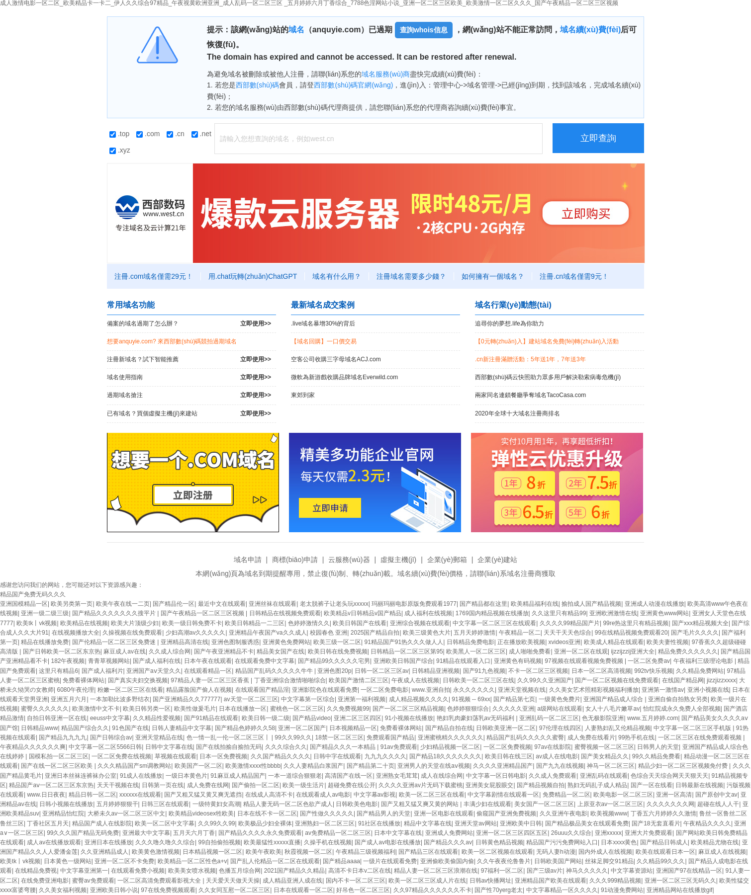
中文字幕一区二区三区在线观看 (494, 623)
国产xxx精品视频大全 (700, 623)
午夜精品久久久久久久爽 (33, 746)
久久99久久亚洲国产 (544, 680)
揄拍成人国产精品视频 (591, 603)
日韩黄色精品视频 (499, 842)
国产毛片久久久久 (695, 632)
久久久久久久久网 (670, 804)
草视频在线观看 (175, 756)
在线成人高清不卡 (269, 794)
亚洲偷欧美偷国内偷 (447, 861)
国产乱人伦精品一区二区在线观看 (275, 861)
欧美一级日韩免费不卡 (192, 623)
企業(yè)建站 (497, 560)
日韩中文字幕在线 (169, 746)
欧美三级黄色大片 (427, 632)
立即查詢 (598, 138)
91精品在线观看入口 (463, 660)
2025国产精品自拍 (375, 632)
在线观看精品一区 (208, 670)
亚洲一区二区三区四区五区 (512, 832)
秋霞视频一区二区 (308, 851)
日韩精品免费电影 (470, 642)
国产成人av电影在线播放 (388, 842)
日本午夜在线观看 (208, 660)
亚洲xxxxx (608, 832)
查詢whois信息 (424, 30)
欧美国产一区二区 (198, 765)
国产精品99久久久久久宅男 (334, 660)
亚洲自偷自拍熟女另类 (678, 699)
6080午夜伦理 (75, 689)
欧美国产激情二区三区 (358, 680)
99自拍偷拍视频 (219, 842)
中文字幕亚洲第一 (84, 870)
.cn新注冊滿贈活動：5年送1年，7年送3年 (530, 359)
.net (201, 134)
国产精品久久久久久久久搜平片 (114, 613)
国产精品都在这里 (483, 603)
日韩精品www (39, 728)
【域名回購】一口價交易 (324, 341)
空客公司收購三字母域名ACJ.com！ (336, 359)
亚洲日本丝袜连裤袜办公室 (80, 775)
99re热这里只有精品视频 (635, 623)
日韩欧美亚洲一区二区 (506, 728)
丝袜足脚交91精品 (609, 861)
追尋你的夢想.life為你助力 (509, 323)
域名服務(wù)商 (386, 74)
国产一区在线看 (651, 785)
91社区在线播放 (379, 823)
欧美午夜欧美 (264, 851)
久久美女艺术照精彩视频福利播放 (594, 689)
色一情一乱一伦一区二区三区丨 (229, 737)
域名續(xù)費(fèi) (590, 29)
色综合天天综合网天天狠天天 (669, 775)
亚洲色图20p (334, 670)
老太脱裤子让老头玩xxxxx (334, 603)
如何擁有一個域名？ (493, 276)
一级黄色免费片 (559, 699)
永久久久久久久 (474, 689)
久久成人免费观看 (552, 775)
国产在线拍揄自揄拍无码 (229, 746)
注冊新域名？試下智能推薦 (189, 359)
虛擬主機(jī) (398, 560)
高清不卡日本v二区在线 (359, 870)
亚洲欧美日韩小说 (114, 890)
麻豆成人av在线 (124, 651)
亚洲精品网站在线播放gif (680, 890)
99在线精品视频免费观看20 (631, 632)
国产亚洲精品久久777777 (186, 699)
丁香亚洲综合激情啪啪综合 (290, 680)
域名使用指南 (189, 377)
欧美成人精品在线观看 (614, 642)
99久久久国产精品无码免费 (83, 832)
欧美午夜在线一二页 (123, 603)
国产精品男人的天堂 (383, 813)
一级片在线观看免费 (390, 861)
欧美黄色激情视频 (156, 851)
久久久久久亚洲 (513, 708)
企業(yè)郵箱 (447, 560)
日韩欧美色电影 (356, 804)
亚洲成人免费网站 (449, 832)
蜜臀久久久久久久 (45, 708)
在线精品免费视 (36, 870)
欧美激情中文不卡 (96, 708)
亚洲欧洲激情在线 (613, 613)
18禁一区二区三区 (339, 737)
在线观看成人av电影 (323, 794)
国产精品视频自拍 (540, 785)
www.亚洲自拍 (431, 689)
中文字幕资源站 (632, 870)
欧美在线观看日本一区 (665, 851)
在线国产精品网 (683, 680)
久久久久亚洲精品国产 (503, 765)
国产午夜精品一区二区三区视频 (203, 613)
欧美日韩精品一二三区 (254, 623)
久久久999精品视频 (615, 880)
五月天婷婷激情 (474, 632)
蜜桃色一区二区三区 (297, 708)
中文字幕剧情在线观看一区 (503, 794)
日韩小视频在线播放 (66, 804)
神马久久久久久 (587, 870)
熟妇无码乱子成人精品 (597, 785)
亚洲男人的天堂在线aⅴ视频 (433, 765)
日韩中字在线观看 (337, 756)
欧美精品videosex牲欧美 (201, 813)
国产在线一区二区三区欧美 (57, 765)
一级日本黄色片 (186, 775)
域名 (296, 29)
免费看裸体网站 (83, 680)
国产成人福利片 (102, 670)
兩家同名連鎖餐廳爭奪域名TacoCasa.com (530, 395)
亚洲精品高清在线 (184, 642)
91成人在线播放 (141, 775)
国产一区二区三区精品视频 (408, 708)
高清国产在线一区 (349, 775)
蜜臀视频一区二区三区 (604, 746)
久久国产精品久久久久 (280, 756)
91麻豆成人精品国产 (237, 775)
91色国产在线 (130, 728)
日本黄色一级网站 (68, 861)
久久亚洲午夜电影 (563, 813)
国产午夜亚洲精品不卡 (224, 651)
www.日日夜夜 (46, 794)
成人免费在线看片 (591, 737)
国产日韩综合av (111, 737)
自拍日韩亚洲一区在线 (57, 718)
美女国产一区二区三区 (544, 804)
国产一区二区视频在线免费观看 (616, 680)
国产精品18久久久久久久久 (445, 756)
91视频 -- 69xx (471, 699)
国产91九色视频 (484, 670)
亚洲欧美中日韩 (521, 823)
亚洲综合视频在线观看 (420, 623)
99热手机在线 (636, 737)
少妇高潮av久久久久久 (196, 632)
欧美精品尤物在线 (715, 842)
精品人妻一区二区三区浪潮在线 (435, 870)
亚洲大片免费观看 (648, 832)
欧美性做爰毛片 (195, 708)
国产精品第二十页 (370, 765)
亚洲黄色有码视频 (518, 660)
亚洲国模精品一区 (24, 603)
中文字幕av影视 (375, 794)
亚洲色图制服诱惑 (235, 642)
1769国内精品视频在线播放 (492, 613)
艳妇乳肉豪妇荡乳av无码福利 (476, 718)
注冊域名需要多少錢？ (411, 276)
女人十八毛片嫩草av (612, 708)
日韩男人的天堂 (658, 746)
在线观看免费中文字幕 (264, 660)
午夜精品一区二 (520, 632)
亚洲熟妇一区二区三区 (325, 823)
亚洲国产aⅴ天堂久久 (153, 670)
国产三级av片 (545, 870)
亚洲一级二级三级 (45, 613)
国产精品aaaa (341, 861)
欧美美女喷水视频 (192, 870)
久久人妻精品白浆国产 (313, 765)
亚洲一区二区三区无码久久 (680, 880)
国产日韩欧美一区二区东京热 (61, 651)
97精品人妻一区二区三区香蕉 (211, 680)
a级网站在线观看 (559, 708)
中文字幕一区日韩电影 (496, 775)
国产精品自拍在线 (449, 728)
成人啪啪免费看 (530, 651)
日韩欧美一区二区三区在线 (478, 680)
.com (148, 134)
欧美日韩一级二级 (265, 718)
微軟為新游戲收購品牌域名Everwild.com (344, 377)
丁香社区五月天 (48, 823)
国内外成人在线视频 (605, 851)
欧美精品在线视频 (84, 623)
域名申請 (248, 560)
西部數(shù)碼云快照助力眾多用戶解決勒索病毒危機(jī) (548, 377)
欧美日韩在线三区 (509, 756)
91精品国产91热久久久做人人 (404, 642)
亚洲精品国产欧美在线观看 (550, 880)
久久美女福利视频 (63, 890)
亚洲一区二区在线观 (581, 651)
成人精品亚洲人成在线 (292, 880)
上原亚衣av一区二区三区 (610, 804)
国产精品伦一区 (173, 603)
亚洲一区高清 (674, 794)
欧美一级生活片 (303, 785)
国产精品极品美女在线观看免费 (587, 823)
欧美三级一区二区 (337, 642)
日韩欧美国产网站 (558, 861)
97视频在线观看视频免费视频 (585, 660)
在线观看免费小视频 (138, 870)
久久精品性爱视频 (157, 718)
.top (119, 134)
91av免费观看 (398, 746)
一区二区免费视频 (507, 746)
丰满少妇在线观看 (487, 804)
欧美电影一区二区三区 (623, 794)
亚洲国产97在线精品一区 (689, 870)
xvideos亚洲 (565, 642)
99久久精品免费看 (656, 756)
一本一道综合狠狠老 (295, 775)
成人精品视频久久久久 (419, 699)
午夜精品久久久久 (707, 823)
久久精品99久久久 (661, 861)
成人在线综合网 (442, 775)
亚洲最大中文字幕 (146, 832)
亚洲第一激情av (663, 689)
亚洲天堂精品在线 (159, 737)
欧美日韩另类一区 (147, 708)
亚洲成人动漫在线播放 (654, 603)
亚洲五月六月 (69, 699)
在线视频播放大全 (75, 632)
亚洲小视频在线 (708, 689)
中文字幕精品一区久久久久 (562, 890)
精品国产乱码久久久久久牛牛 (274, 670)
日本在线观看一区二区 (303, 890)
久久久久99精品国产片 (570, 623)
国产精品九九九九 (63, 737)
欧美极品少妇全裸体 (265, 823)
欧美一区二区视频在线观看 (497, 851)
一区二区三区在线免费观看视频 (700, 737)
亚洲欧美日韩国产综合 (403, 660)
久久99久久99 (216, 823)
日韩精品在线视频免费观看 (285, 613)
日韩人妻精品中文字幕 (181, 728)
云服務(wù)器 (349, 560)
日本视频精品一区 (353, 728)
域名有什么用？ (336, 276)
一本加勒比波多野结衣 (120, 699)
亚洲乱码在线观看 (604, 775)
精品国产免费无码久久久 (33, 594)
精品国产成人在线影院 (102, 823)
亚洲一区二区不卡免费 (124, 861)
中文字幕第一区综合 (308, 699)
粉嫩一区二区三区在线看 (130, 689)
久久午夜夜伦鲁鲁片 (504, 861)
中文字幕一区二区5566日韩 (105, 746)
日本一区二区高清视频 (601, 670)
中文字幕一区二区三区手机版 (693, 728)
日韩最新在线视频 (699, 785)
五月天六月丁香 (194, 832)
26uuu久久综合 (571, 832)
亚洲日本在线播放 (108, 842)
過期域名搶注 (189, 395)
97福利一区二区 (502, 870)
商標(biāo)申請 (295, 560)
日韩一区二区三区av (382, 670)
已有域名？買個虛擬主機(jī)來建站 (189, 413)
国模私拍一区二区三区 (59, 756)
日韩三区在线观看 (165, 804)
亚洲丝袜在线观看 (272, 603)
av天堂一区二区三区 (251, 699)
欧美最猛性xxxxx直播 (272, 842)
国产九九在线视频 (560, 765)
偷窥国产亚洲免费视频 (506, 813)
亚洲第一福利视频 (361, 699)
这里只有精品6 (58, 670)
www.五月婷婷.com (652, 718)
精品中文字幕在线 (428, 823)
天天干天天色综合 (567, 632)
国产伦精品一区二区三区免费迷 (114, 642)
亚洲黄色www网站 (664, 613)
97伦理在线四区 (560, 728)
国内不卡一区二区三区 (355, 880)
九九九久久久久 (385, 756)
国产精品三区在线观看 (428, 851)
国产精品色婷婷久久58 (245, 728)
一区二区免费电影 (384, 689)
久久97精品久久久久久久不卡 (432, 890)
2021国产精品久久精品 (294, 870)
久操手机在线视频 (328, 842)
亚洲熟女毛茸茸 (397, 775)
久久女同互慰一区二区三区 (234, 890)
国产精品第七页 (514, 699)
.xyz (119, 150)
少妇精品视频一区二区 (450, 746)
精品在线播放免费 (45, 642)
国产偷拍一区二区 (256, 785)
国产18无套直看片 (656, 823)
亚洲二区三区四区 (357, 718)
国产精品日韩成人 (664, 842)
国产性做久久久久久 (327, 813)
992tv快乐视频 (653, 670)
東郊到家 (303, 395)
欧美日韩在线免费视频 (338, 651)
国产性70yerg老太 (498, 890)
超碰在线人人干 (718, 804)
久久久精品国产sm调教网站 (134, 765)
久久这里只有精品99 (559, 613)
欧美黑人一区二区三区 (476, 651)
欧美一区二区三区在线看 (432, 794)
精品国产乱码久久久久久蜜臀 (525, 737)
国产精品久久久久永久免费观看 (260, 832)
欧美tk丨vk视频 (36, 623)
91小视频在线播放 (409, 718)
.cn (176, 134)
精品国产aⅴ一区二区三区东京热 (51, 785)
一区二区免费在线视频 (121, 756)
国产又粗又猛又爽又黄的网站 (420, 804)
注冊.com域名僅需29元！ (153, 276)
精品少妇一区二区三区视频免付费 (683, 765)
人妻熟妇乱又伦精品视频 (618, 728)
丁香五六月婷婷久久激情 (663, 813)
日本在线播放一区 (243, 708)
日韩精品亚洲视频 (436, 670)
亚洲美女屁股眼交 (489, 785)
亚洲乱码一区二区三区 (549, 718)
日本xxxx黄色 (619, 842)
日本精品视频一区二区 (212, 851)
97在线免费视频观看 (168, 890)
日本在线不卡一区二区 (267, 813)
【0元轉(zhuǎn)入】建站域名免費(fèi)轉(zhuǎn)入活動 (547, 341)
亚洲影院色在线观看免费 (325, 689)
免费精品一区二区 (566, 794)
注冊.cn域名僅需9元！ (574, 276)
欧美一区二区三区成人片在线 (427, 880)
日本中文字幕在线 (398, 832)
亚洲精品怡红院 (63, 813)
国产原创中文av (716, 794)
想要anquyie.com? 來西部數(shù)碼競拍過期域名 (172, 341)
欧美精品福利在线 (535, 603)
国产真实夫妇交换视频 (138, 680)
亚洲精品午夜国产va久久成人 (268, 632)
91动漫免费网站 (622, 890)
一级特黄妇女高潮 (216, 804)
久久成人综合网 (169, 651)
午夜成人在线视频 (415, 680)
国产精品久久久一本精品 (343, 746)
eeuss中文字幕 (110, 718)
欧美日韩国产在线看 (359, 623)
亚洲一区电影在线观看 (443, 813)
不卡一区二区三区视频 (538, 670)
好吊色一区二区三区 (363, 890)
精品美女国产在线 (280, 651)
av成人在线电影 (557, 756)
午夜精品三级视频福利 (365, 851)
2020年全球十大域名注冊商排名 (517, 413)
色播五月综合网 (240, 870)
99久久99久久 (293, 737)
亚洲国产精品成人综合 (614, 699)
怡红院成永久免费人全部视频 (682, 708)
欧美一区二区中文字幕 (164, 823)
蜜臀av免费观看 (93, 880)
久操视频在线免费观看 (132, 632)
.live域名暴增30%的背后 (323, 323)
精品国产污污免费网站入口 (562, 842)
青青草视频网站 (109, 660)
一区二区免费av (649, 660)
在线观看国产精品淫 (262, 689)
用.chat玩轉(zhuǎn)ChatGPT (252, 276)
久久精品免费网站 (700, 670)
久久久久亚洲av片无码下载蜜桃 (420, 785)
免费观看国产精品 (390, 737)
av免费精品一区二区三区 (338, 832)
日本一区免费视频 (223, 756)
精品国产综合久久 (85, 728)
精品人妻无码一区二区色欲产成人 (288, 804)
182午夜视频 (68, 660)
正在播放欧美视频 (521, 642)
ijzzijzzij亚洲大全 (633, 651)
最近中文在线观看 (222, 603)
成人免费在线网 (208, 785)
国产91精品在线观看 (211, 718)
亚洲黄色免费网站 (286, 642)
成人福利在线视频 (428, 613)
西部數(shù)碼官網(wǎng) (353, 85)
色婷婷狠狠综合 (468, 708)
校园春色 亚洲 (328, 632)
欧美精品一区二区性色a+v (192, 861)
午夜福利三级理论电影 (704, 660)
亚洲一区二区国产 (302, 728)
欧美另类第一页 (72, 603)
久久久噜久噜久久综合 (165, 842)
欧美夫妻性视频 (667, 642)
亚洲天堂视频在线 (522, 689)
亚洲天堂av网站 (476, 823)
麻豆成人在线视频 (722, 851)
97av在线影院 (552, 746)
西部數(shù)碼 (258, 85)
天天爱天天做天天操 (233, 880)
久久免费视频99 (348, 708)
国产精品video (311, 718)
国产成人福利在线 (157, 660)
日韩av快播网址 (490, 880)
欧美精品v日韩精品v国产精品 (362, 613)
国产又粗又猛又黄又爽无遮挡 (203, 794)
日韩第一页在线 (163, 785)
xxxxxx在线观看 (140, 794)
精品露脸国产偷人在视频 (199, 689)
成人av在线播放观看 (54, 842)
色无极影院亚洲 (603, 718)
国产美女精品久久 (605, 756)
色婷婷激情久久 (309, 623)
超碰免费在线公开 (352, 785)
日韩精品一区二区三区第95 (407, 651)
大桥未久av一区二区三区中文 (127, 813)
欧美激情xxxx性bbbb (253, 765)
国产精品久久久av (448, 842)
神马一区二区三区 (611, 765)
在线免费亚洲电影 (45, 880)
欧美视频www (608, 813)
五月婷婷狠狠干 (117, 804)
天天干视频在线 (118, 785)
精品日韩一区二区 (92, 794)
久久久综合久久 (286, 746)
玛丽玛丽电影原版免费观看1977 (414, 603)
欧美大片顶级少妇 (135, 623)
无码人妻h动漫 (555, 851)
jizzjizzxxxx (721, 680)
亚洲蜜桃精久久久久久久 (450, 737)
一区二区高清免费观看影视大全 (159, 880)
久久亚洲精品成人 (104, 851)
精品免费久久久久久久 (688, 651)
